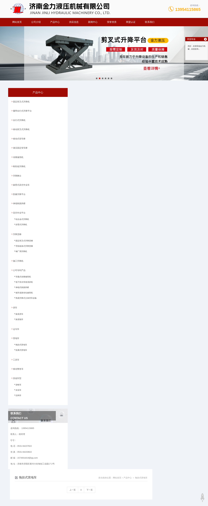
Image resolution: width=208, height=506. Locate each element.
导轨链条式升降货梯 (22, 236)
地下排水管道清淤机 (22, 270)
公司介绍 (36, 22)
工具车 (16, 343)
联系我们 (149, 22)
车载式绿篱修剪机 (21, 265)
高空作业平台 (19, 202)
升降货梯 (17, 223)
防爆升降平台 (19, 185)
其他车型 (17, 360)
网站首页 (17, 22)
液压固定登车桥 (20, 143)
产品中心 (55, 22)
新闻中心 (93, 22)
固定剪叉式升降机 (21, 101)
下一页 (138, 109)
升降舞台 (17, 168)
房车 (15, 294)
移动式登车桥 (19, 135)
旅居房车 (17, 302)
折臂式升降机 (19, 215)
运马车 (16, 314)
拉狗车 (17, 379)
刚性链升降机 (19, 160)
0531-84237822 (84, 469)
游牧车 (17, 368)
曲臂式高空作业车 (21, 177)
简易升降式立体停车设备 (24, 286)
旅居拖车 (17, 307)
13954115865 (187, 9)
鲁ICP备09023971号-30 (125, 473)
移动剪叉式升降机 (21, 126)
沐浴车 (17, 373)
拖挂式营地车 (19, 331)
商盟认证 (130, 22)
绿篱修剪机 (18, 152)
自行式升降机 (19, 118)
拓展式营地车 (19, 336)
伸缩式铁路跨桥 (20, 276)
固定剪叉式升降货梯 (22, 231)
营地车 (16, 323)
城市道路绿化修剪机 (22, 281)
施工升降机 (18, 249)
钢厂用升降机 (19, 241)
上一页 (121, 109)
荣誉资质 (112, 22)
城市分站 (23, 494)
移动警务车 (18, 352)
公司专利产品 (19, 257)
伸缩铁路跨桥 (19, 194)
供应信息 (74, 22)
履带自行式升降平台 (22, 109)
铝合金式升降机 (20, 210)
